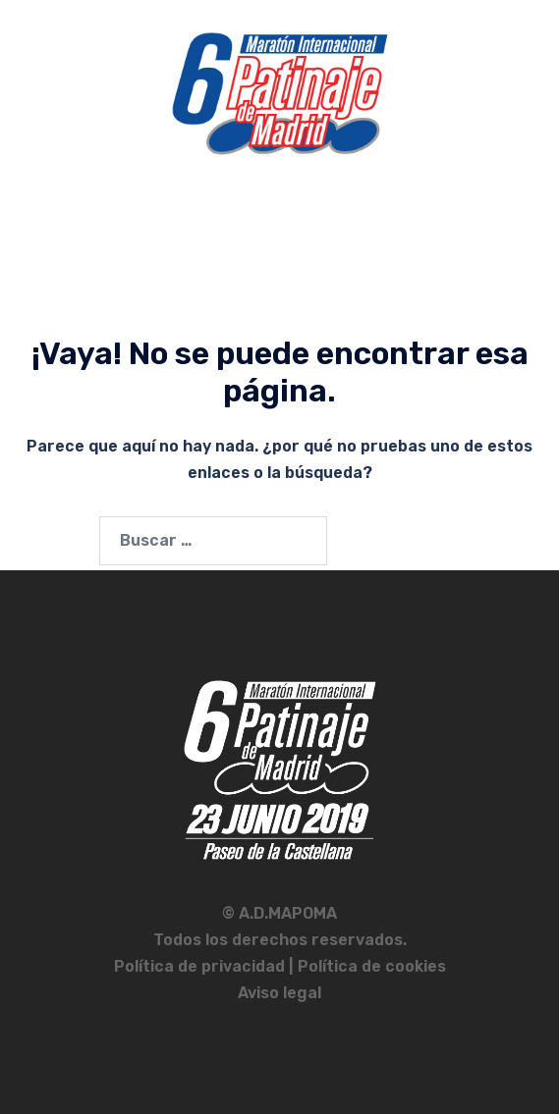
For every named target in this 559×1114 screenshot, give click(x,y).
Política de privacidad (201, 966)
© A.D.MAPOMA (279, 913)
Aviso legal (279, 992)
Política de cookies (372, 966)
